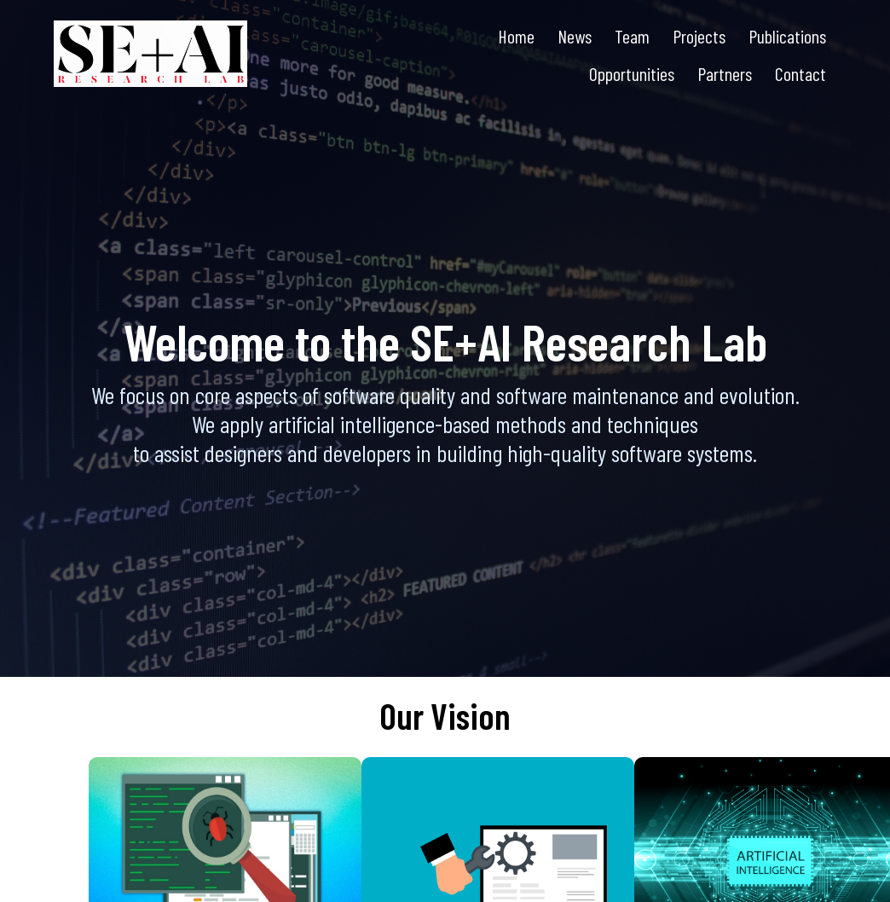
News (575, 36)
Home (516, 36)
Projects (699, 36)
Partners (724, 73)
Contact (800, 73)
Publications (787, 36)
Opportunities (631, 73)
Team (632, 36)
